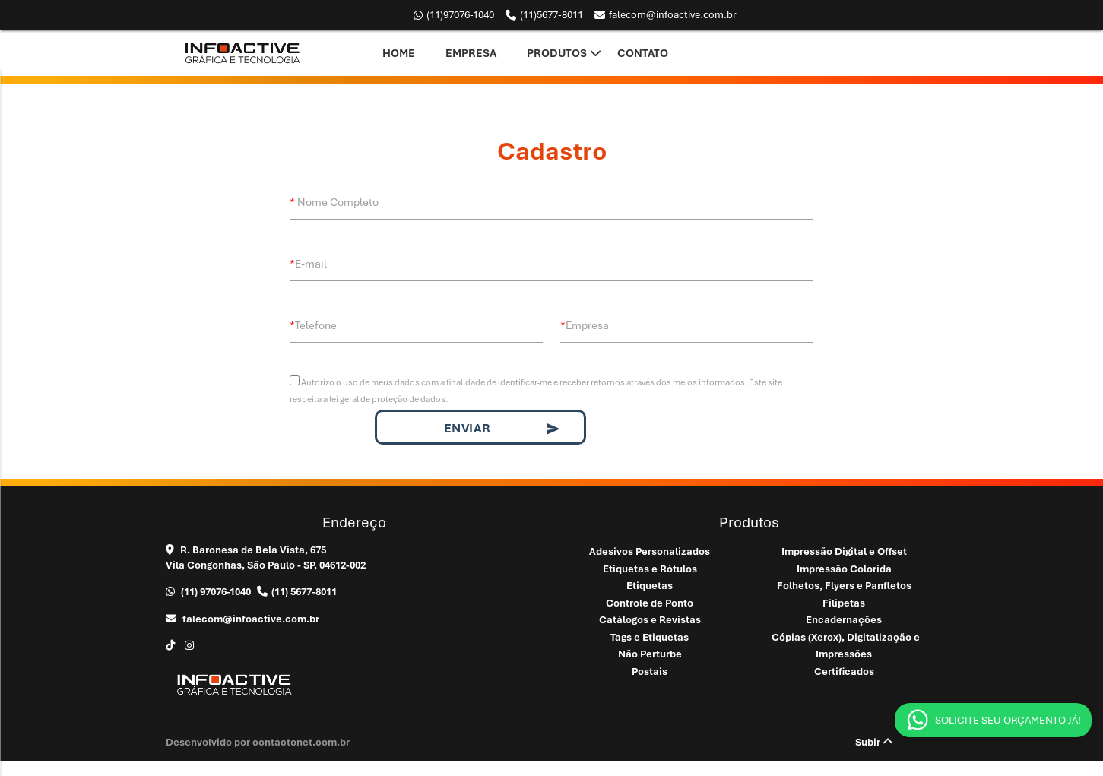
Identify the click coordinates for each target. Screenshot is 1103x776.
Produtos (557, 53)
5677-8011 (544, 15)
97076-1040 (454, 15)
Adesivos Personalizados (649, 551)
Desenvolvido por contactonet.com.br (258, 742)
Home (398, 53)
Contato (642, 53)
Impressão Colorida (844, 568)
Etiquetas (649, 585)
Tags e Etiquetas (649, 637)
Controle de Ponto (649, 603)
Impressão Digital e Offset (844, 551)
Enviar (503, 428)
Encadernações (844, 619)
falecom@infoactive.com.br (665, 15)
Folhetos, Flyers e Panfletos (844, 585)
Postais (649, 671)
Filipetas (843, 603)
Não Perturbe (650, 654)
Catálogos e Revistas (650, 619)
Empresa (470, 53)
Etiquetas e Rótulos (650, 568)
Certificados (844, 671)
